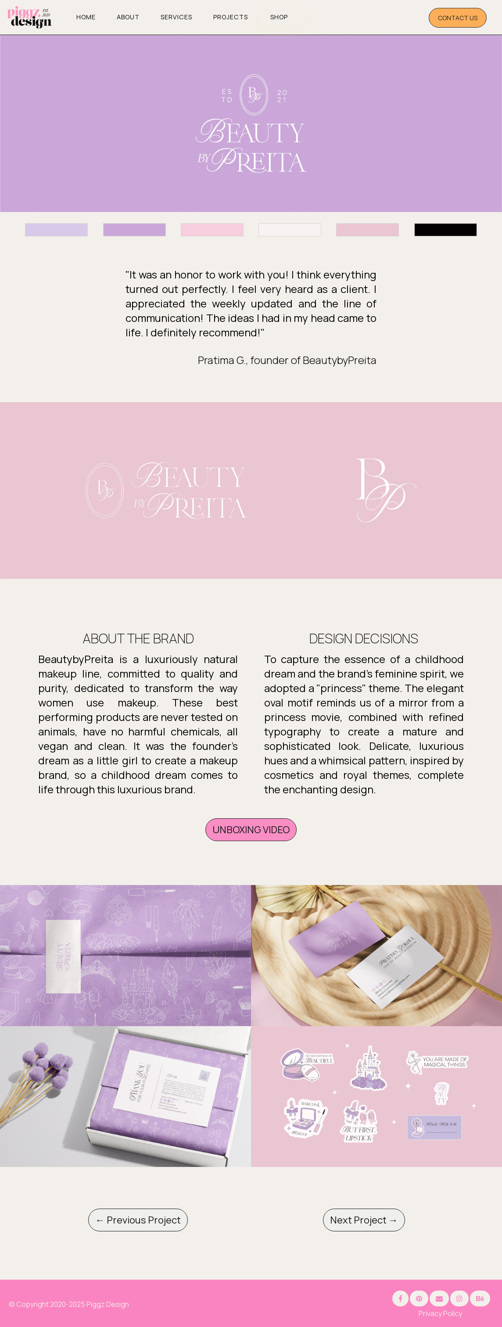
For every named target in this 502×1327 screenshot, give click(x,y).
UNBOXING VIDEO (251, 829)
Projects (230, 17)
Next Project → (364, 1220)
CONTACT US (457, 18)
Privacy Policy (440, 1313)
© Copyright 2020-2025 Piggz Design (69, 1304)
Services (176, 17)
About (128, 17)
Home (86, 17)
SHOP (279, 17)
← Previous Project (138, 1220)
